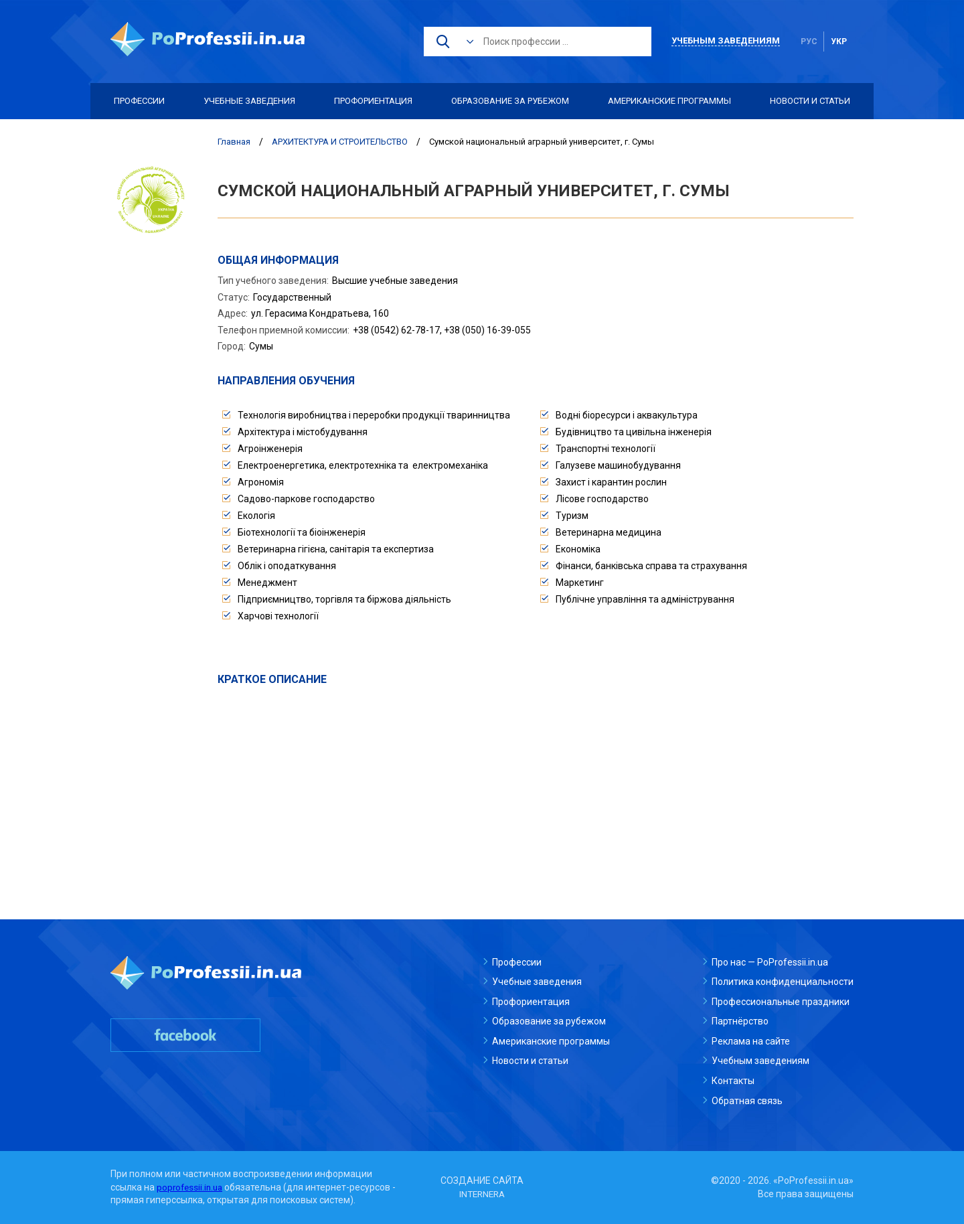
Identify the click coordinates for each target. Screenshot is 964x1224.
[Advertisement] (536, 788)
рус (809, 41)
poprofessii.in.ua (191, 1187)
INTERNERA (482, 1194)
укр (839, 41)
